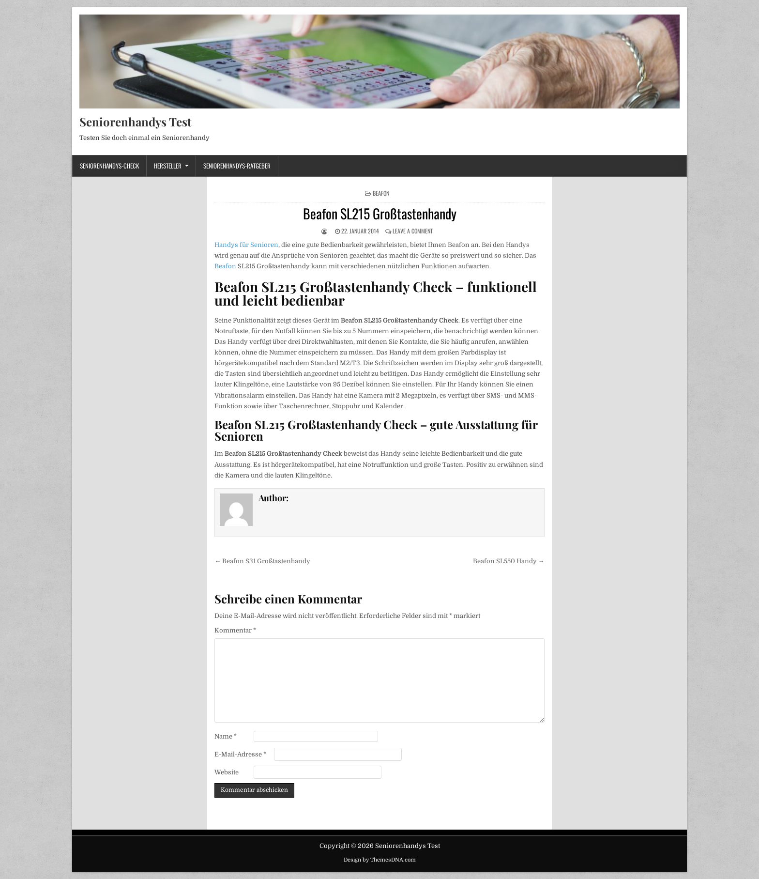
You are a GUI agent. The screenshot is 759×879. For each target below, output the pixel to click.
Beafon (381, 193)
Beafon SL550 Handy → (509, 561)
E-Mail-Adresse (240, 754)
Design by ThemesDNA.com (380, 860)
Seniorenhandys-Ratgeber (237, 165)
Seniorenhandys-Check (109, 165)
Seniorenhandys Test (135, 121)
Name (225, 736)
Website (226, 772)
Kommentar (235, 630)
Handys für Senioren (246, 244)
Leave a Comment (413, 231)
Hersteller (168, 165)
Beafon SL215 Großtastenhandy (379, 213)
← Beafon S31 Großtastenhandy (262, 561)
